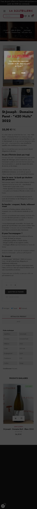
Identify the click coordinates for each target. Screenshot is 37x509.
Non (23, 73)
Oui (13, 73)
